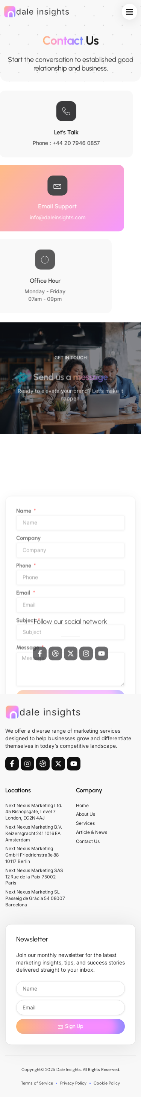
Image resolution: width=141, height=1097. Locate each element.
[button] (130, 12)
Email (24, 691)
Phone (24, 663)
